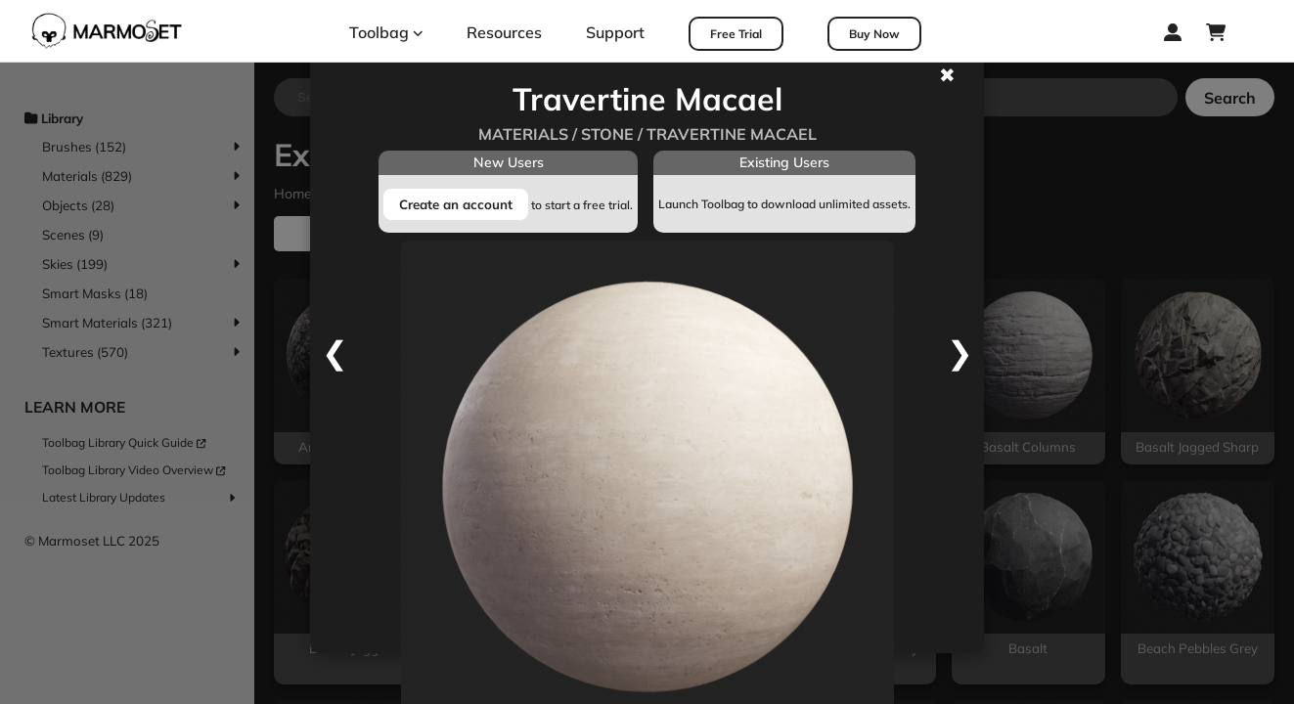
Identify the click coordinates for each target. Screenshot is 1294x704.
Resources (504, 32)
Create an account (456, 204)
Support (615, 32)
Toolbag (386, 32)
